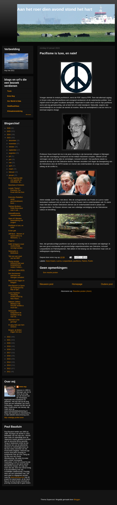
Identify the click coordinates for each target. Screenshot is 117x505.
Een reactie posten (50, 272)
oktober (12, 147)
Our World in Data (14, 101)
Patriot (84, 261)
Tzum (9, 91)
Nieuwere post (46, 284)
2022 (9, 337)
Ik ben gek (12, 231)
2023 (9, 138)
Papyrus (11, 241)
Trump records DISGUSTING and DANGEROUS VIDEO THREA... (16, 264)
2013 (9, 365)
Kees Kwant (50, 261)
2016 (9, 356)
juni (10, 159)
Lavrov (58, 261)
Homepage (77, 284)
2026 (9, 128)
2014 (9, 362)
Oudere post (107, 284)
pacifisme (77, 261)
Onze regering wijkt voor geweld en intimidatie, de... (15, 180)
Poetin (90, 261)
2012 (9, 368)
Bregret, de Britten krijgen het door (15, 331)
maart (11, 169)
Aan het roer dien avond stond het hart (54, 9)
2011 (9, 372)
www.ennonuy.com (17, 477)
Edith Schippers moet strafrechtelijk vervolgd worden (16, 246)
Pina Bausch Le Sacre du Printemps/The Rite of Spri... (16, 288)
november (13, 144)
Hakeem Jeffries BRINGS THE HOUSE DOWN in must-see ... (16, 305)
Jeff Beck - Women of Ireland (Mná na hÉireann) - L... (16, 236)
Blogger (77, 500)
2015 (9, 359)
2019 (9, 346)
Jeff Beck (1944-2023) (16, 270)
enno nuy (22, 387)
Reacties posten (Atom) (82, 291)
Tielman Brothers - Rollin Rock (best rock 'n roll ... (15, 208)
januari (11, 175)
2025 (9, 131)
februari (12, 172)
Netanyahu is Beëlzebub (13, 252)
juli (10, 156)
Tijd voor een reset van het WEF (15, 257)
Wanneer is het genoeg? (13, 321)
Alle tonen (28, 114)
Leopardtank (67, 261)
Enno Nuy (11, 96)
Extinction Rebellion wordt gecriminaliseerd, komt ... (15, 200)
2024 (9, 135)
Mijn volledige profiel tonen (14, 417)
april (10, 166)
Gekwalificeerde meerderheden (14, 214)
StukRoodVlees (13, 106)
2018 (9, 349)
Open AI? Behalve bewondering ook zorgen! (15, 220)
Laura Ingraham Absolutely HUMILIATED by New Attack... (15, 296)
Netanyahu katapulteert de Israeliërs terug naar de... (14, 314)
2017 (9, 353)
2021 (9, 340)
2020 (9, 343)
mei (10, 163)
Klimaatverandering (14, 111)
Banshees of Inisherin (16, 185)
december (13, 140)
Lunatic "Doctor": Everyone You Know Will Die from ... (16, 191)
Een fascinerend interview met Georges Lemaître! (16, 275)
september (13, 150)
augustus (12, 153)
